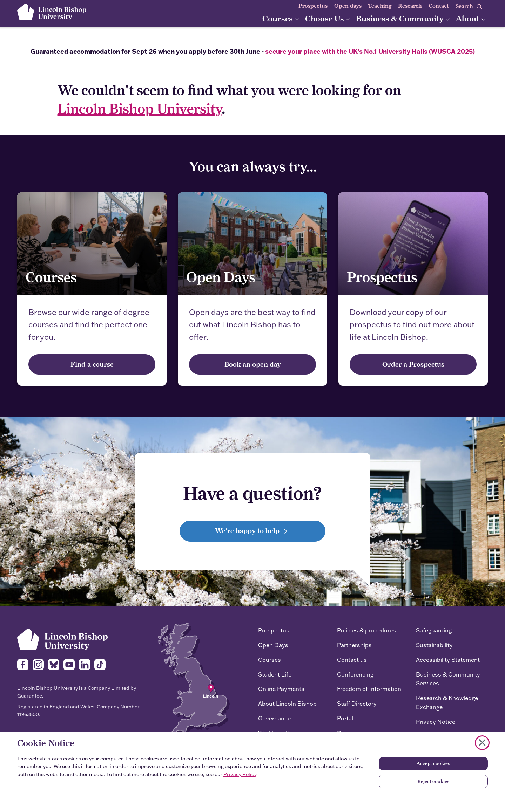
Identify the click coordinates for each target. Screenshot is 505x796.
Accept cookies (433, 763)
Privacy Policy (239, 774)
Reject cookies (433, 781)
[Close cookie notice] (482, 742)
